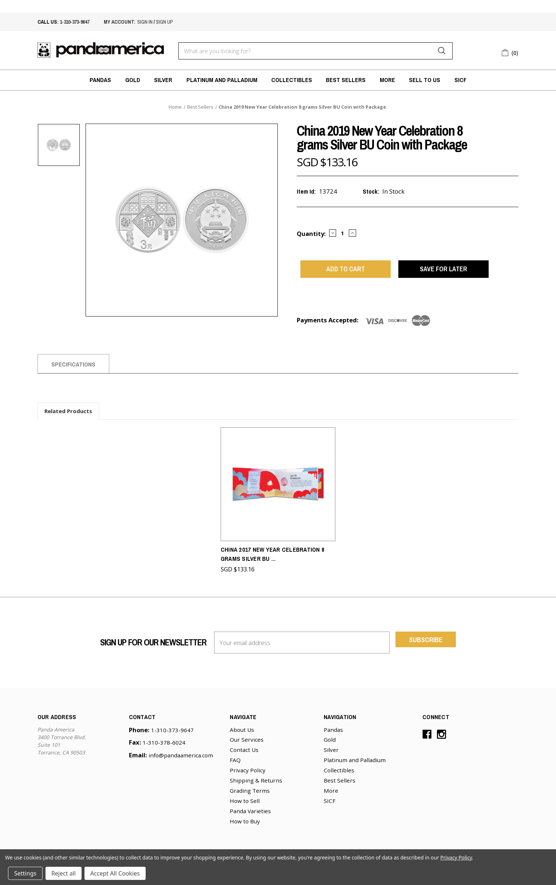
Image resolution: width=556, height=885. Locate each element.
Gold (132, 80)
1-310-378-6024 (164, 744)
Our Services (247, 741)
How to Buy (245, 823)
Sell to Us (424, 80)
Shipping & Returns (256, 782)
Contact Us (244, 752)
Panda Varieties (250, 813)
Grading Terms (250, 792)
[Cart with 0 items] (510, 52)
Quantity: (311, 233)
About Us (242, 731)
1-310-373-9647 (74, 21)
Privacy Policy (247, 772)
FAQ (235, 762)
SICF (460, 80)
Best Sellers (346, 80)
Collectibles (291, 80)
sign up (164, 21)
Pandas (100, 80)
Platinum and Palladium (221, 80)
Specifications (73, 370)
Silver (163, 80)
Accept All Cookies (115, 873)
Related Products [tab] (68, 416)
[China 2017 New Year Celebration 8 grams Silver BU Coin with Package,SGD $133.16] (278, 488)
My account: (119, 21)
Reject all (63, 873)
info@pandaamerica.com (181, 757)
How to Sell (245, 803)
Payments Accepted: (327, 325)
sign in (145, 21)
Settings (25, 873)
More (387, 80)
